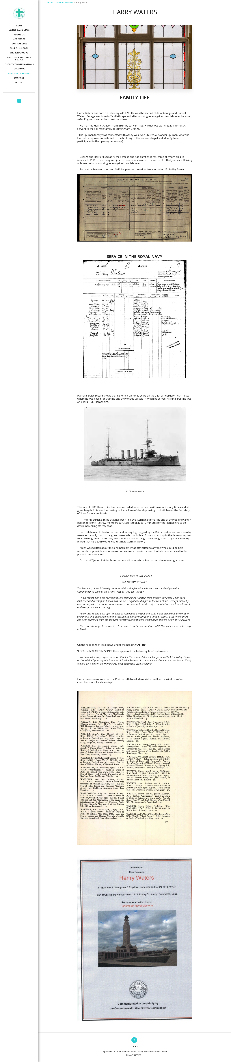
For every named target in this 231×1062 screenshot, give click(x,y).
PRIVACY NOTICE (133, 1055)
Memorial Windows (64, 2)
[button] (19, 101)
